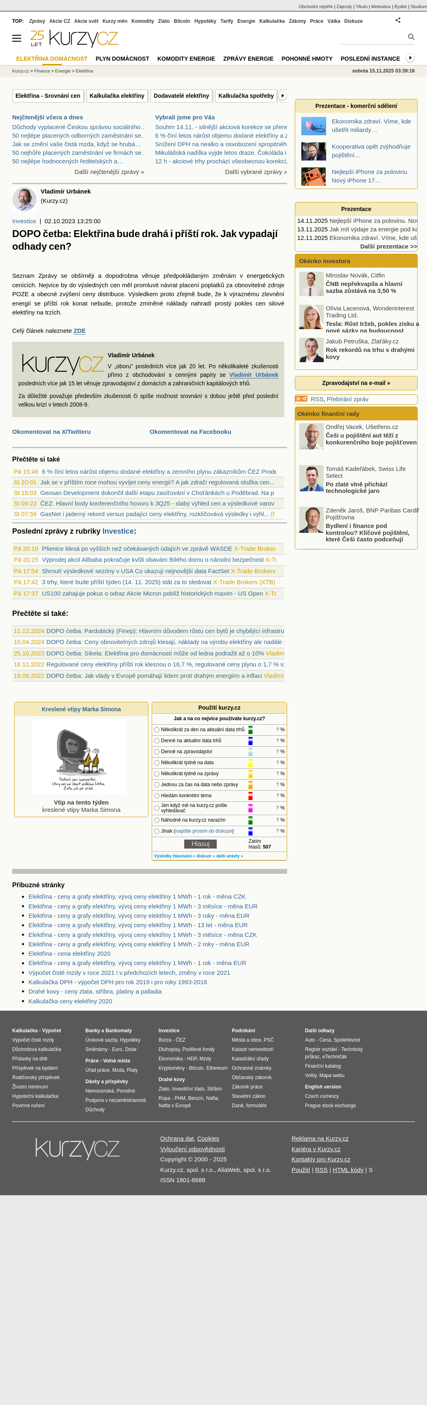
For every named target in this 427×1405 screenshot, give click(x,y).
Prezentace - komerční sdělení (356, 106)
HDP (192, 1059)
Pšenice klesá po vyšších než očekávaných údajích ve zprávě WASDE (137, 548)
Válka (333, 21)
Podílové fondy (198, 1049)
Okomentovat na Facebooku (190, 431)
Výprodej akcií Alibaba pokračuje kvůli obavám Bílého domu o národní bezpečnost (153, 559)
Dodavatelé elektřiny (181, 95)
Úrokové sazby (101, 1040)
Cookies (208, 1138)
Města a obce (246, 1040)
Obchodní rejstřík (316, 6)
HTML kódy (348, 1169)
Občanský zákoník (252, 1077)
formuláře (256, 1105)
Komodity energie (186, 58)
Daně (238, 1105)
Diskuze (353, 21)
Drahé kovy (172, 1079)
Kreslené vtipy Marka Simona (81, 709)
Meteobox (381, 6)
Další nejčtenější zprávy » (109, 171)
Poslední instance (370, 58)
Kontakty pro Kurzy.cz (321, 1159)
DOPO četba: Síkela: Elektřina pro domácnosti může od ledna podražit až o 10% (155, 653)
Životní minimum (30, 1087)
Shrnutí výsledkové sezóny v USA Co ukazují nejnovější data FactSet (135, 570)
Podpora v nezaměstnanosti (115, 1100)
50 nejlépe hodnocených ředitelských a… (68, 161)
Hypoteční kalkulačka (35, 1096)
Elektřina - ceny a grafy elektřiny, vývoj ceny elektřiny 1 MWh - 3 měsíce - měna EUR (142, 906)
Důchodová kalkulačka (36, 1049)
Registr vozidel (321, 1049)
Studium (419, 6)
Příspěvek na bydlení (35, 1068)
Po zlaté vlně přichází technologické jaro (357, 487)
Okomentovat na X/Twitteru (51, 431)
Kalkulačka (272, 21)
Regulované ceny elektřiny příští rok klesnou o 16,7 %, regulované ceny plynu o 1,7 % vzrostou (174, 664)
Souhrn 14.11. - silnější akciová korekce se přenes (223, 126)
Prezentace (356, 209)
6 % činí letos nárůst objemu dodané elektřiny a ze (223, 135)
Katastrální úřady (250, 1059)
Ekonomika (171, 1059)
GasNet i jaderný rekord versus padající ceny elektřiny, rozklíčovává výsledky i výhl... (154, 513)
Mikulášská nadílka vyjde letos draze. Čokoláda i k (223, 152)
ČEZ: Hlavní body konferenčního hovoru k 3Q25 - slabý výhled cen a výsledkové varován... (163, 503)
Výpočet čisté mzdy (33, 1040)
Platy (132, 1070)
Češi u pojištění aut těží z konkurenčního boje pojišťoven (371, 439)
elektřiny (23, 312)
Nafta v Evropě (175, 1105)
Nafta (212, 1098)
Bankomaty (118, 1030)
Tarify (226, 21)
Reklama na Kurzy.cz (320, 1138)
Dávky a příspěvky (106, 1081)
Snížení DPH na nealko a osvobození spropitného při (227, 144)
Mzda (118, 1070)
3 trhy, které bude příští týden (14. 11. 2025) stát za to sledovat (126, 581)
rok (65, 303)
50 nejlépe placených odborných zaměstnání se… (79, 135)
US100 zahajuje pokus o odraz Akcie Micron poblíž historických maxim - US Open (152, 593)
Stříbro (214, 1089)
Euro (117, 1049)
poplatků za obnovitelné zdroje (243, 284)
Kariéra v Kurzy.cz (316, 1149)
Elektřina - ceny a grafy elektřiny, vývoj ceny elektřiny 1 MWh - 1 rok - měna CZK (137, 896)
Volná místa (116, 1061)
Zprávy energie (248, 58)
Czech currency (322, 1096)
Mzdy (205, 1059)
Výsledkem (143, 293)
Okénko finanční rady (328, 413)
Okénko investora (323, 260)
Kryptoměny (172, 1068)
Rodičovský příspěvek (36, 1077)
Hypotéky (205, 21)
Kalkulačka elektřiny (117, 95)
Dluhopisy (169, 1049)
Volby (310, 1075)
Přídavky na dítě (30, 1059)
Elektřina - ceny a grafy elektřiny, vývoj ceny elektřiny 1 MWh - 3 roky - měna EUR (138, 915)
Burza (165, 1040)
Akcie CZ (59, 21)
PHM (179, 1098)
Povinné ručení (28, 1105)
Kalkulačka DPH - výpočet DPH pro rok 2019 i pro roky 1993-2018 (117, 981)
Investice (24, 221)
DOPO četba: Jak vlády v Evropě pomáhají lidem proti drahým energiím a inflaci (154, 675)
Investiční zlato (188, 1089)
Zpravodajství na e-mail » (356, 383)
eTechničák (334, 1057)
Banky (92, 1030)
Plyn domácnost (122, 58)
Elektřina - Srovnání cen (48, 95)
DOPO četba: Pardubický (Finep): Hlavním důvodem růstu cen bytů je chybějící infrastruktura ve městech (188, 630)
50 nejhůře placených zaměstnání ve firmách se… (80, 152)
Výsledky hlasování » (174, 856)
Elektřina (84, 70)
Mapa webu (331, 1075)
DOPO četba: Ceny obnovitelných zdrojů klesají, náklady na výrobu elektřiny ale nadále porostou (176, 641)
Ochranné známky (251, 1068)
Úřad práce (97, 1070)
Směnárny (96, 1049)
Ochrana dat (177, 1138)
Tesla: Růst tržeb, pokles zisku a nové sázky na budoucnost (372, 327)
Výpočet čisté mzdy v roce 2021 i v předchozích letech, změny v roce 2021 (129, 972)
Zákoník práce (247, 1087)
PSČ (269, 1040)
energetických (266, 275)
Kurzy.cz (20, 70)
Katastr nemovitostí (253, 1049)
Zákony (297, 21)
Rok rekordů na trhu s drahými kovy (370, 353)
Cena (325, 1040)
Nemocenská (99, 1091)
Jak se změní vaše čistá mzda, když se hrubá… (76, 144)
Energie (246, 21)
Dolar (131, 1049)
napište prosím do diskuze (203, 831)
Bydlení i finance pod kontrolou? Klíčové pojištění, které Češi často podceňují (368, 532)
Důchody (95, 1110)
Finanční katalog (323, 1066)
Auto (310, 1040)
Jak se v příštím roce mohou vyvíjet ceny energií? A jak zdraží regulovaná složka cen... (157, 482)
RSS (317, 399)
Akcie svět (86, 21)
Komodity (142, 21)
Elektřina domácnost (51, 58)
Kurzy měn (114, 21)
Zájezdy (344, 6)
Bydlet (400, 6)
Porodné (126, 1091)
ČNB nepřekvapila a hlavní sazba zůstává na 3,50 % (364, 287)
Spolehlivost (347, 1040)
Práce (317, 21)
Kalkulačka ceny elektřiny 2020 (70, 1001)
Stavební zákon (249, 1096)
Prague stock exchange (330, 1105)
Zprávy (37, 21)
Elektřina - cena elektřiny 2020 (69, 953)
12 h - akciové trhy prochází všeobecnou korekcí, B (224, 161)
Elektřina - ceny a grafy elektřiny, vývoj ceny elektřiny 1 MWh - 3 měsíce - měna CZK (142, 934)
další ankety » (229, 856)
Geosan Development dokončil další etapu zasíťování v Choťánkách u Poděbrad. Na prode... (165, 492)
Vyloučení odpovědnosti (192, 1149)
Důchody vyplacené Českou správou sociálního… (79, 126)
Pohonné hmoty (307, 58)
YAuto (362, 6)
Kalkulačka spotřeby (246, 95)
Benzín (195, 1098)
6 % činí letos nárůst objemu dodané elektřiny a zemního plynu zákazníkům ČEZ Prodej (160, 471)
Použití (301, 1169)
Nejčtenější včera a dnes (47, 117)
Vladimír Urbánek (253, 375)
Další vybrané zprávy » (256, 171)
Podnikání (243, 1030)
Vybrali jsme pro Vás (185, 117)
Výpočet (51, 1030)
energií (21, 303)
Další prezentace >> (388, 246)
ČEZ (180, 1040)
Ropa (164, 1098)
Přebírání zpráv (348, 399)
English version (323, 1087)
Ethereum (216, 1068)
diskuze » (205, 856)
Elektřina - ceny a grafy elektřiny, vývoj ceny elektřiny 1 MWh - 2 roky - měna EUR (138, 944)
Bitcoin (182, 21)
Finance (42, 70)
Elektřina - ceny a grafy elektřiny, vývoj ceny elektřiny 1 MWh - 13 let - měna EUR (138, 924)
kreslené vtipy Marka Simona (79, 802)
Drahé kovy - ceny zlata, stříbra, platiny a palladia (95, 991)
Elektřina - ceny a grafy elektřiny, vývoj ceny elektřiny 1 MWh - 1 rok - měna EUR (137, 962)
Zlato (164, 21)
